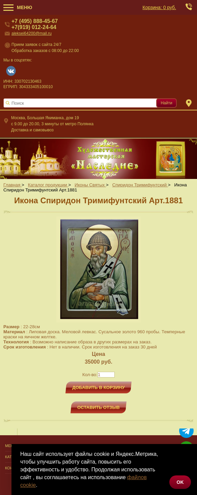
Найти (166, 103)
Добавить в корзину (98, 387)
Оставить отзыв (98, 407)
